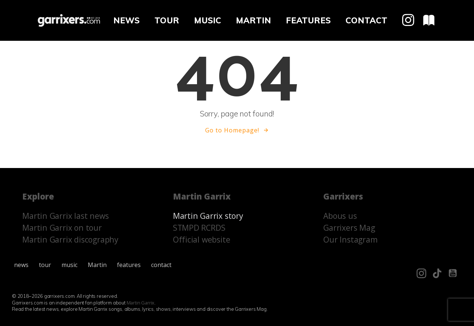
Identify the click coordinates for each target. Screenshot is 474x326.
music (207, 20)
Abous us (340, 215)
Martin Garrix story (208, 215)
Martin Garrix (141, 302)
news (126, 20)
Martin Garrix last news (65, 215)
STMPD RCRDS (199, 227)
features (308, 20)
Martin (253, 20)
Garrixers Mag (349, 227)
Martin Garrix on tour (62, 227)
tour (166, 20)
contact (366, 20)
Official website (201, 239)
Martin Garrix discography (70, 239)
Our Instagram (350, 239)
